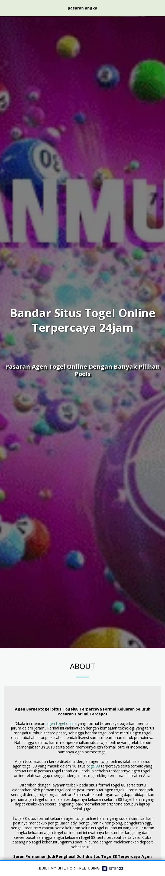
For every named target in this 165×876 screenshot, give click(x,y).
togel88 (93, 766)
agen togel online (61, 723)
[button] (6, 7)
